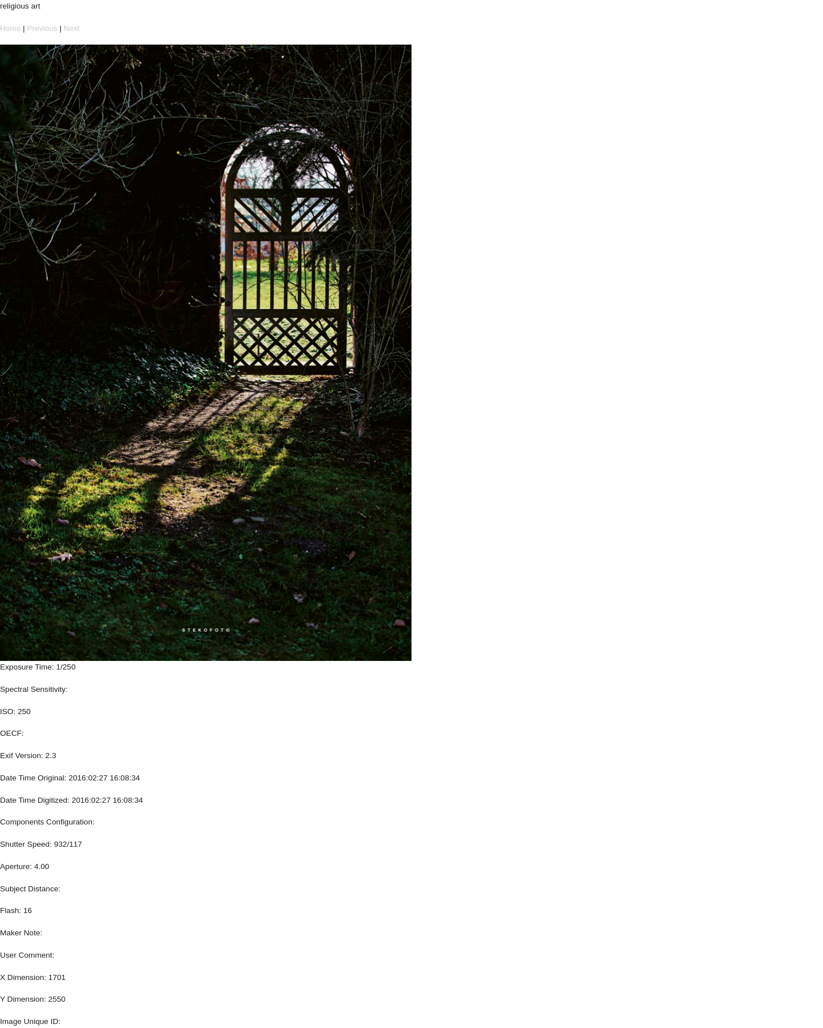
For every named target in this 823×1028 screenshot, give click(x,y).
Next (71, 28)
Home (10, 28)
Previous (42, 28)
